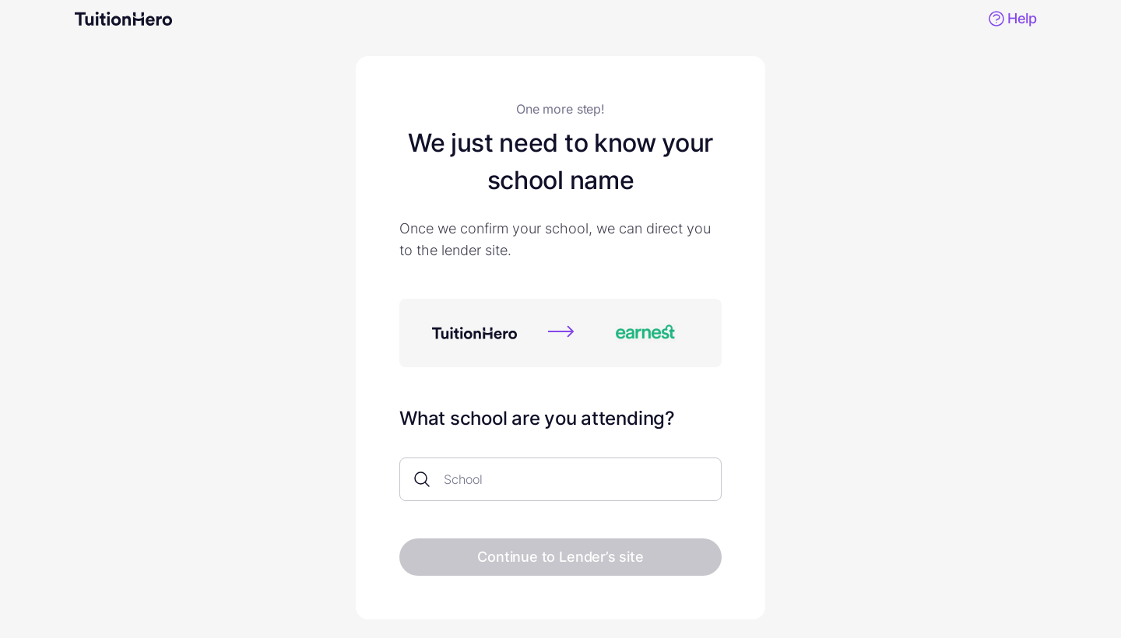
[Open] (713, 480)
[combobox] (566, 479)
